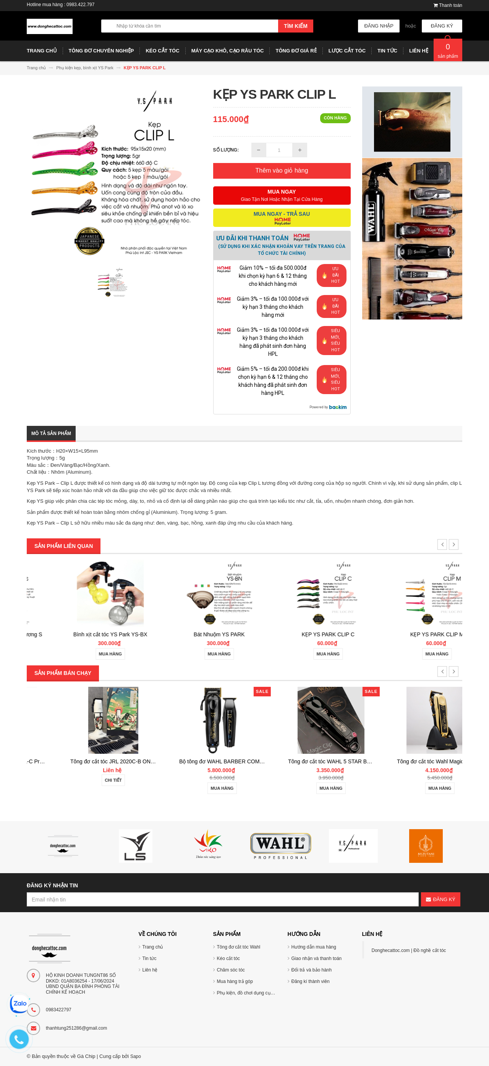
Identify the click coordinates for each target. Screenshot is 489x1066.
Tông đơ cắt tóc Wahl (239, 947)
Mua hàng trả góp (235, 981)
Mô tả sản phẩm (51, 433)
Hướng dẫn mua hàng (313, 947)
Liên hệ (150, 970)
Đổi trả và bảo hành (311, 970)
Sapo (135, 1056)
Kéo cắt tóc (228, 958)
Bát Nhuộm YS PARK (299, 634)
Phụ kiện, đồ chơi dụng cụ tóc (247, 993)
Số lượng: (226, 150)
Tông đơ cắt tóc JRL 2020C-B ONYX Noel (197, 761)
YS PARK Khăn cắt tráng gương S (81, 634)
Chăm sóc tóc (231, 970)
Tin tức (149, 958)
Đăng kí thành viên (310, 981)
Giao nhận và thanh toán (316, 958)
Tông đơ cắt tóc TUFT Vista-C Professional (89, 761)
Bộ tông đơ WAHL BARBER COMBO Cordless (311, 761)
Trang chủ (152, 947)
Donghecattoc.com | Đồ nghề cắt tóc (409, 950)
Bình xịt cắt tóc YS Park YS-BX (190, 634)
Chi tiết (81, 780)
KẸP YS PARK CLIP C (407, 634)
